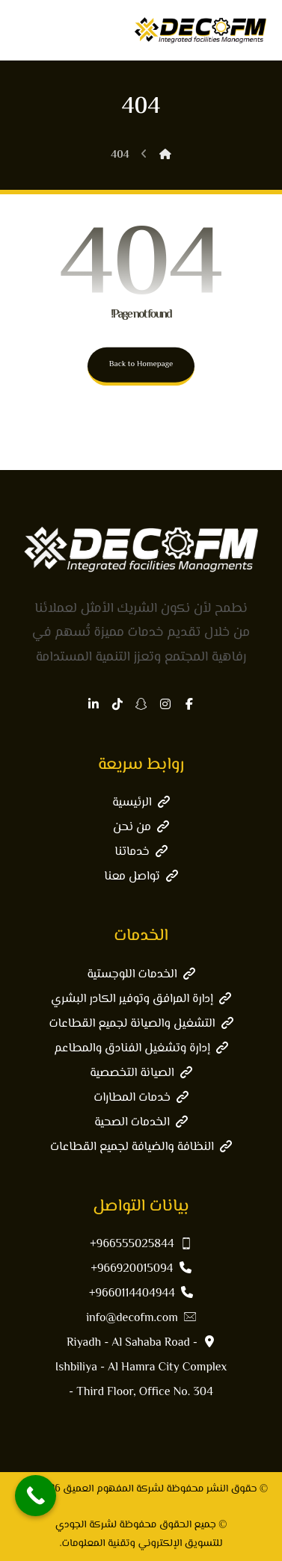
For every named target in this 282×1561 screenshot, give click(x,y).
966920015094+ (141, 1269)
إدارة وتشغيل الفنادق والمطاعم (141, 1048)
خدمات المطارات (141, 1098)
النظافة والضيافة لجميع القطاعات (141, 1147)
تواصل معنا (140, 877)
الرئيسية (140, 803)
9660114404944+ (141, 1294)
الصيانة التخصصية (140, 1073)
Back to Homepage (141, 364)
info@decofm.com (141, 1318)
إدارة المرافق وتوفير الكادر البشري (141, 999)
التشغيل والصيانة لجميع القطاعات (141, 1024)
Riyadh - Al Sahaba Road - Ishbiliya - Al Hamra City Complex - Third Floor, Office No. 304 (141, 1368)
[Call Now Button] (35, 1495)
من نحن (141, 827)
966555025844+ (140, 1244)
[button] (189, 704)
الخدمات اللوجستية (140, 974)
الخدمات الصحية (141, 1122)
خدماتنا (140, 852)
